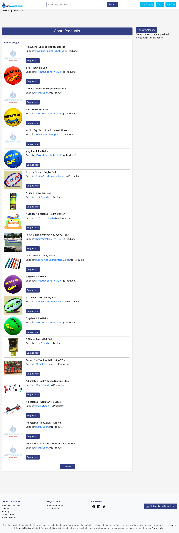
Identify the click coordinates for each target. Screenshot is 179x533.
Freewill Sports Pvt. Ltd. (48, 72)
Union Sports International (50, 176)
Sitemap (5, 511)
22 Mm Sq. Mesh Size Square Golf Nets (47, 130)
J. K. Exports (42, 197)
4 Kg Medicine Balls (37, 276)
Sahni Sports (43, 92)
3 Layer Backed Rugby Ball (41, 172)
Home (4, 11)
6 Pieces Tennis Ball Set (39, 339)
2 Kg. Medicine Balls (37, 109)
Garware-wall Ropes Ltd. (49, 134)
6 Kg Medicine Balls (37, 318)
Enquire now (32, 60)
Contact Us (7, 508)
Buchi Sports (43, 385)
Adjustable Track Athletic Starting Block (48, 381)
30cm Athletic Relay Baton (40, 255)
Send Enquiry (53, 508)
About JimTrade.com (11, 506)
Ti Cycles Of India (45, 218)
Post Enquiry (147, 4)
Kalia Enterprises (45, 364)
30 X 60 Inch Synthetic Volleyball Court (47, 234)
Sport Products (16, 11)
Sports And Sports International (53, 260)
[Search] (77, 4)
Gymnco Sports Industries (50, 51)
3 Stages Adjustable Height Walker (45, 213)
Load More (67, 466)
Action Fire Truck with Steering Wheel (47, 360)
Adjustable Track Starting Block (43, 401)
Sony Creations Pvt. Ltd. (48, 239)
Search (112, 4)
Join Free (171, 4)
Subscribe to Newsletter (160, 506)
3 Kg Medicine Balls (37, 151)
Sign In (160, 4)
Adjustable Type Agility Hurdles (43, 422)
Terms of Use (135, 528)
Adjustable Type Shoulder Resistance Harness (51, 443)
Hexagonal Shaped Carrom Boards (45, 46)
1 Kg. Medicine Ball (36, 67)
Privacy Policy (8, 517)
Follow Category (146, 30)
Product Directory (55, 506)
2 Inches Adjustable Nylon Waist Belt (46, 88)
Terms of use (8, 514)
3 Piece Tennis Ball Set (38, 193)
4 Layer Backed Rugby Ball (41, 297)
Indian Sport (42, 406)
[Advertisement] (89, 18)
